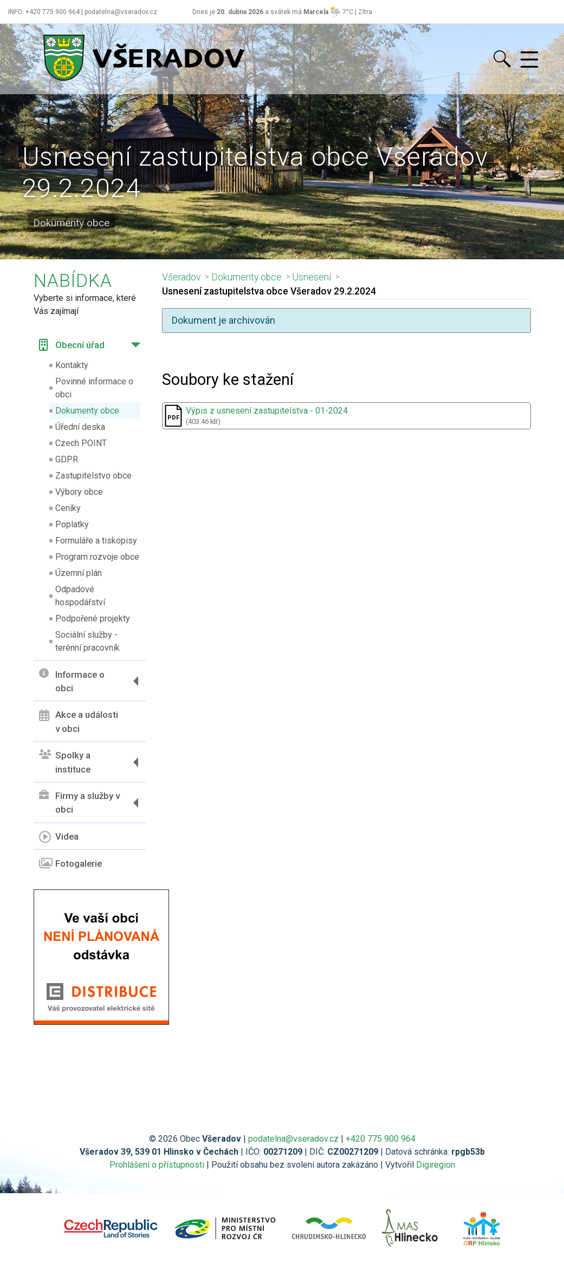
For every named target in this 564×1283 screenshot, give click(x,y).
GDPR (66, 459)
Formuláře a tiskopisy (96, 540)
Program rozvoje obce (97, 557)
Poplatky (72, 524)
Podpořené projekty (92, 618)
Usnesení (312, 277)
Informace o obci (72, 681)
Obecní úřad (72, 345)
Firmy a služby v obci (79, 802)
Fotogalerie (70, 863)
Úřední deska (80, 427)
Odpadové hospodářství (80, 595)
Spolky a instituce (64, 762)
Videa (59, 837)
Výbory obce (79, 492)
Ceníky (68, 508)
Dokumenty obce (87, 410)
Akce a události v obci (78, 721)
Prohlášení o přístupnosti (156, 1165)
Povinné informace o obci (94, 388)
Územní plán (78, 573)
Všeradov (181, 277)
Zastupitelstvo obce (93, 475)
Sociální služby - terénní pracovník (87, 641)
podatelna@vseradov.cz (293, 1139)
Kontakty (71, 365)
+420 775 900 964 (381, 1139)
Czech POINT (81, 443)
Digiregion (435, 1165)
